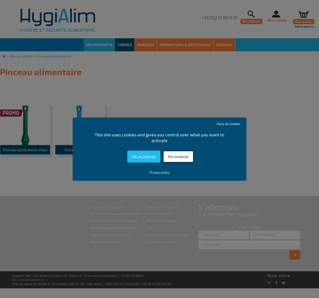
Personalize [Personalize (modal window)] (178, 156)
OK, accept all (144, 156)
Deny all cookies (228, 124)
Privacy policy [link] (159, 172)
